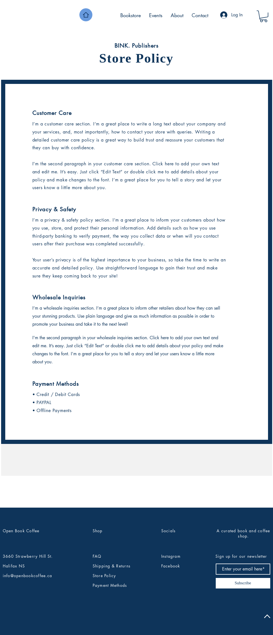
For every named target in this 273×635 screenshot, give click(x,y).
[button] (264, 16)
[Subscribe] (243, 583)
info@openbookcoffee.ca (27, 575)
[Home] (85, 14)
